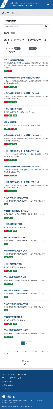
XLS (6, 71)
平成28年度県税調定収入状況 (16, 290)
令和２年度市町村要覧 (13, 224)
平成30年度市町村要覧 (13, 317)
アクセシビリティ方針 (12, 378)
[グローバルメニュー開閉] (48, 4)
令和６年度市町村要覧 (13, 109)
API (40, 351)
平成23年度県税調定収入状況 (16, 237)
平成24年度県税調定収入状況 (16, 211)
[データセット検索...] (23, 26)
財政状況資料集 (10, 122)
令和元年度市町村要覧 (13, 264)
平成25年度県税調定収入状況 (16, 277)
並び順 (6, 33)
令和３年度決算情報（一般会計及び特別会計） (23, 166)
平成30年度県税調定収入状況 (16, 304)
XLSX (10, 86)
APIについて (8, 389)
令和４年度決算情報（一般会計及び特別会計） (23, 135)
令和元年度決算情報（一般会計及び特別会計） (23, 151)
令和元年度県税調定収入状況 (15, 251)
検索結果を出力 (10, 21)
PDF (10, 71)
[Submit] (46, 26)
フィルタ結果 (10, 52)
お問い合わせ (8, 385)
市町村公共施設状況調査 (14, 60)
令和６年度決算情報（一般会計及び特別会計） (23, 78)
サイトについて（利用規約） (15, 374)
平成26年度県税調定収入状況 (16, 330)
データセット (13, 13)
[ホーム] (3, 13)
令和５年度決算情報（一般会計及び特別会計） (23, 93)
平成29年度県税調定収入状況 (16, 198)
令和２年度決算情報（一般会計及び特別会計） (23, 182)
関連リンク (7, 381)
